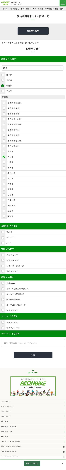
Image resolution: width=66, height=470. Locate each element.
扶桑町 (11, 211)
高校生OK (10, 283)
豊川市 (11, 178)
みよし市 (11, 200)
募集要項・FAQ (7, 431)
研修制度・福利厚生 (8, 426)
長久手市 (11, 205)
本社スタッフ (12, 271)
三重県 (9, 91)
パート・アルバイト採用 (10, 441)
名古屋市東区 (13, 108)
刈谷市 (11, 184)
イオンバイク (12, 322)
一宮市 (11, 162)
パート (9, 243)
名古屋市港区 (13, 130)
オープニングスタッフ (16, 305)
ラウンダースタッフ (15, 266)
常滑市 (11, 189)
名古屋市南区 (13, 135)
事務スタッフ (12, 260)
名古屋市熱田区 (14, 124)
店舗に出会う (6, 411)
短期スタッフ (12, 310)
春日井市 (11, 173)
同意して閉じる (32, 463)
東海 (56, 9)
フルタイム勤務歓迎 (15, 294)
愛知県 (62, 9)
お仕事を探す (33, 31)
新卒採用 (4, 421)
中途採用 (4, 436)
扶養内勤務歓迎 (13, 299)
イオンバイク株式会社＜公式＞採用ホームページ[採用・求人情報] (27, 9)
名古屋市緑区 (13, 146)
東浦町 (11, 216)
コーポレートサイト (8, 451)
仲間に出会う (6, 416)
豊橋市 (11, 151)
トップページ (6, 401)
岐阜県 (9, 75)
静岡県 (9, 80)
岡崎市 (11, 157)
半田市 (11, 168)
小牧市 (11, 195)
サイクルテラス (13, 328)
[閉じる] (62, 464)
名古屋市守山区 (14, 141)
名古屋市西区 (13, 114)
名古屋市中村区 (14, 119)
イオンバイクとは (8, 406)
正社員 (9, 232)
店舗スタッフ (12, 255)
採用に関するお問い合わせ (11, 446)
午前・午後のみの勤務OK (17, 289)
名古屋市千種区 (14, 103)
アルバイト (11, 238)
